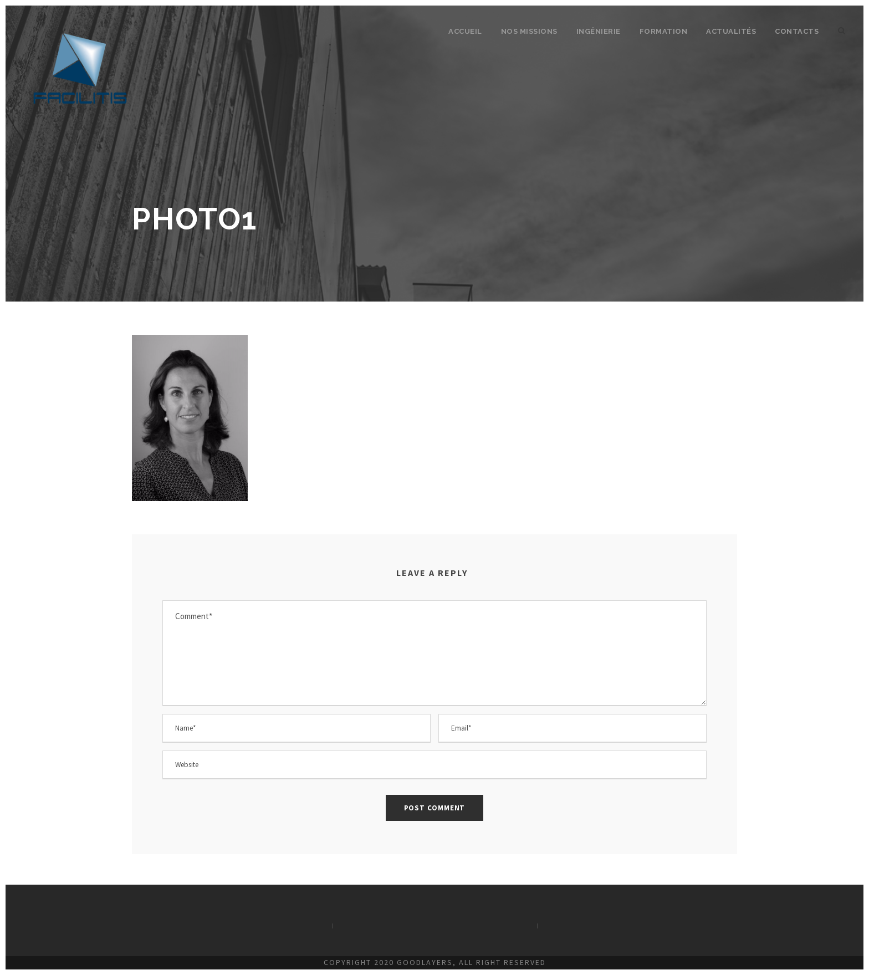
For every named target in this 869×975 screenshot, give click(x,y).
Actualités (731, 31)
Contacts (797, 31)
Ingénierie (598, 31)
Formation (664, 31)
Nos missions (529, 31)
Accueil (465, 31)
